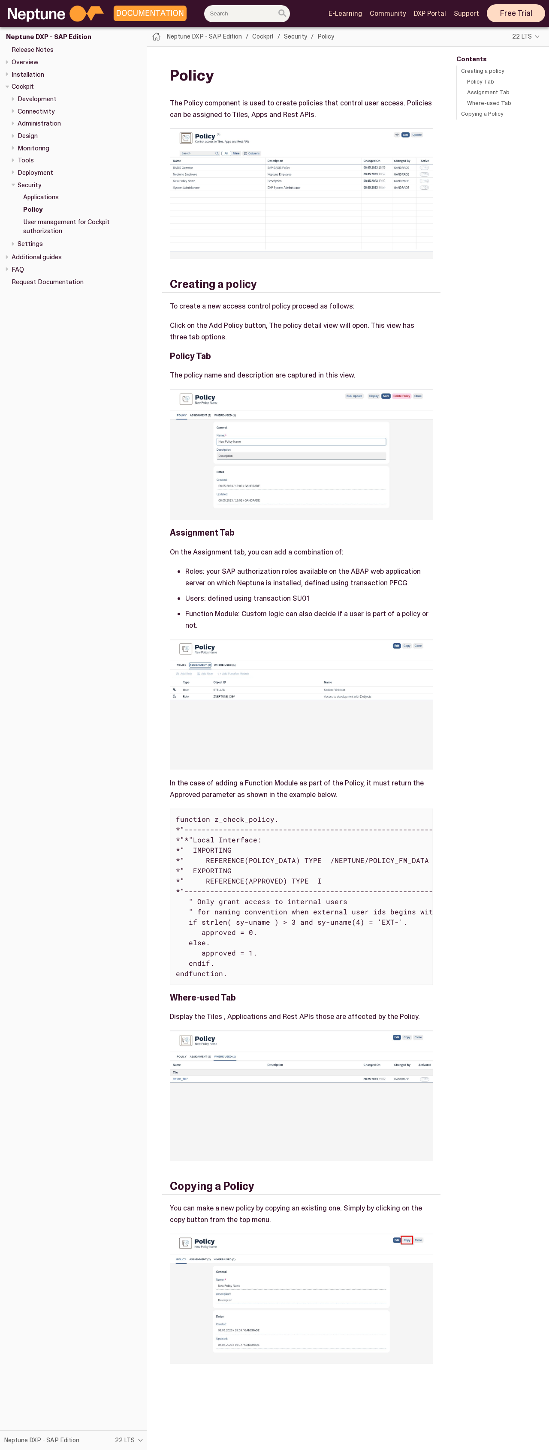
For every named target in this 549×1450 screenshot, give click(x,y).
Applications (41, 197)
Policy (32, 209)
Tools (26, 160)
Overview (25, 62)
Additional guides (37, 257)
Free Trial (516, 13)
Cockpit (23, 86)
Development (37, 99)
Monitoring (33, 148)
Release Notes (33, 49)
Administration (39, 123)
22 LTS (522, 36)
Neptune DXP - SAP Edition (48, 37)
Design (28, 136)
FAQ (18, 269)
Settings (30, 244)
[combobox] (247, 13)
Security (30, 185)
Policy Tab (480, 81)
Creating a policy (482, 71)
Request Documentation (48, 282)
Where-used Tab (489, 103)
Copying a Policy (482, 113)
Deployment (35, 172)
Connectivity (36, 111)
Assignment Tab (488, 92)
